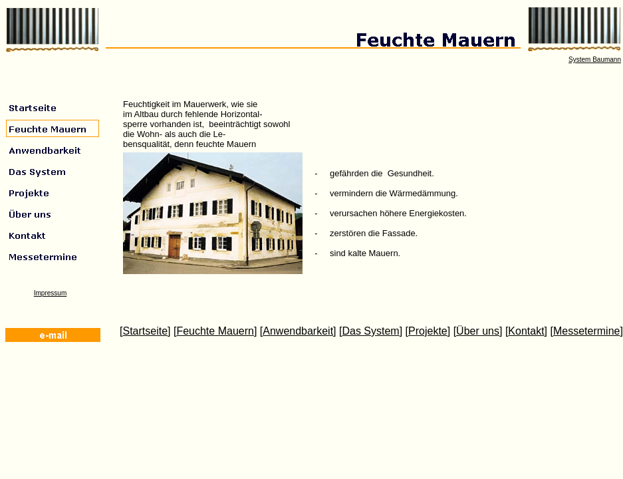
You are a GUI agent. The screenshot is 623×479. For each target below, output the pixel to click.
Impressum (50, 293)
